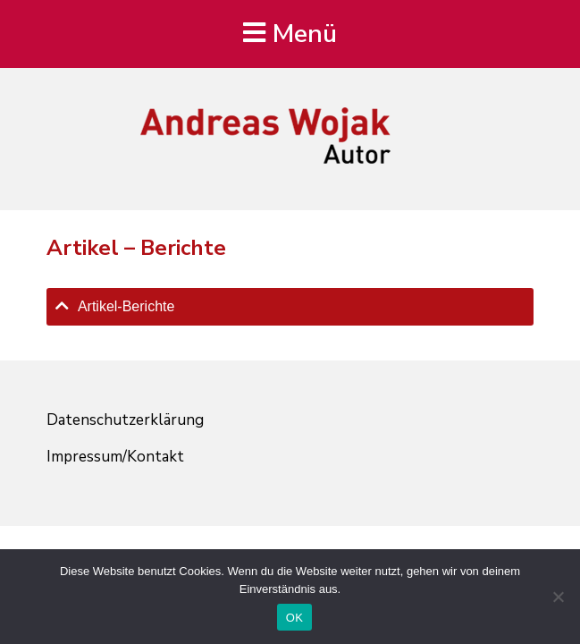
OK (294, 617)
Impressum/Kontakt (115, 456)
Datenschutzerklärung (125, 420)
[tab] (290, 307)
